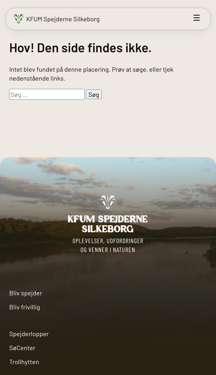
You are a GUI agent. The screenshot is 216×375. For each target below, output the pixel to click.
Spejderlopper (29, 333)
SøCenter (22, 347)
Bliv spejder (25, 293)
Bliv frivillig (24, 307)
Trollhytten (24, 361)
